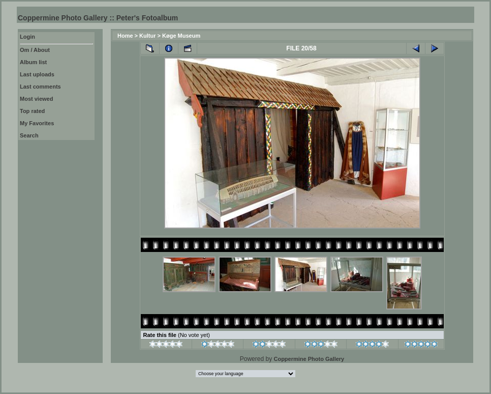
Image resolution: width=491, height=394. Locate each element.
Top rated (32, 111)
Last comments (40, 86)
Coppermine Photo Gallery (308, 359)
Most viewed (36, 99)
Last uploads (37, 74)
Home (125, 36)
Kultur (147, 36)
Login (27, 37)
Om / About (35, 50)
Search (29, 135)
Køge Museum (181, 36)
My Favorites (37, 123)
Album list (33, 62)
